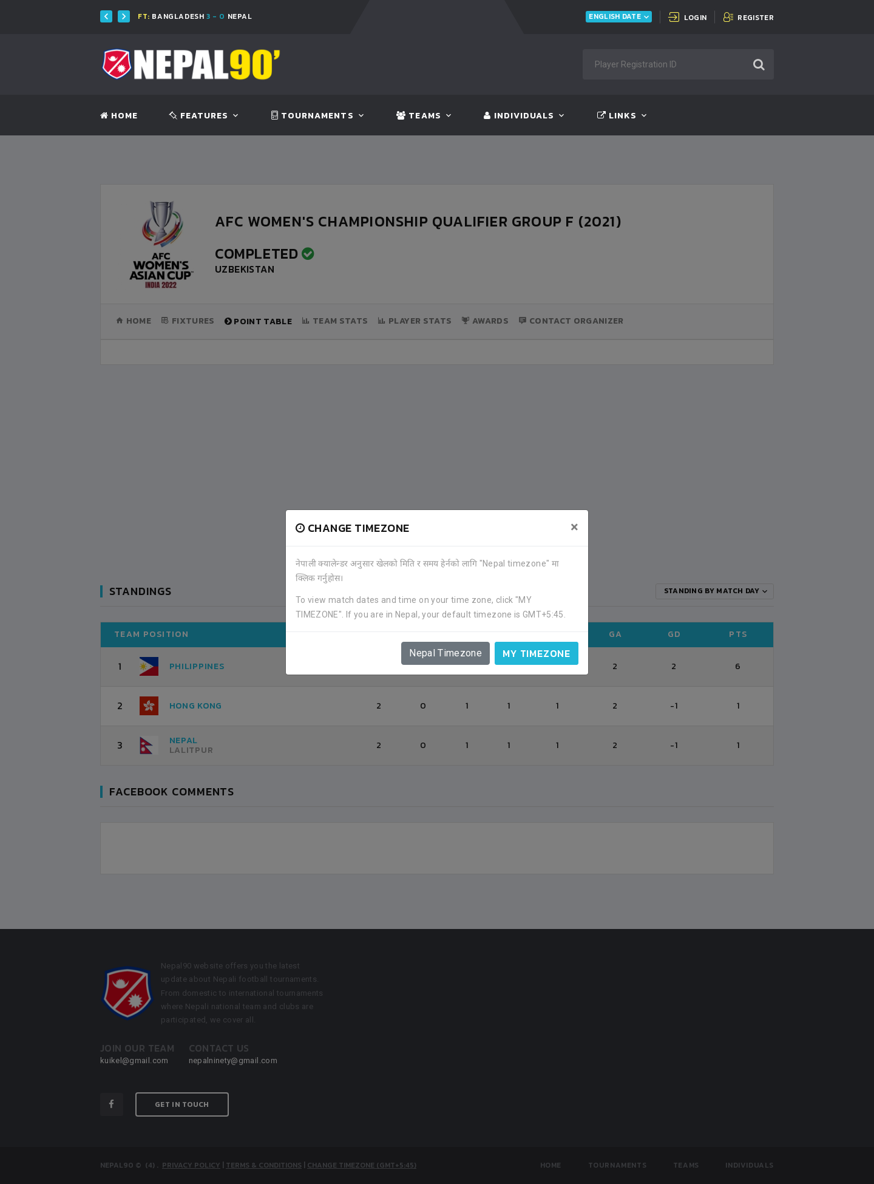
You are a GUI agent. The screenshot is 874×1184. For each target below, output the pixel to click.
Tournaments (312, 116)
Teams (418, 116)
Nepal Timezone (445, 653)
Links (617, 116)
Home (119, 116)
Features (199, 116)
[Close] (574, 527)
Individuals (519, 116)
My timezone (537, 653)
